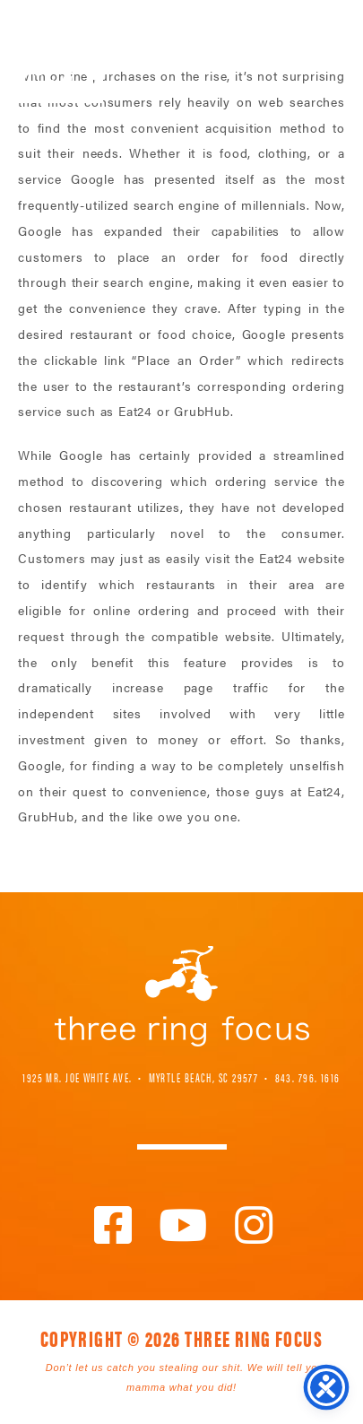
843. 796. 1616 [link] (308, 1077)
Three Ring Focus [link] (60, 51)
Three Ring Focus (182, 996)
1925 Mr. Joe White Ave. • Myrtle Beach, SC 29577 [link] (140, 1077)
